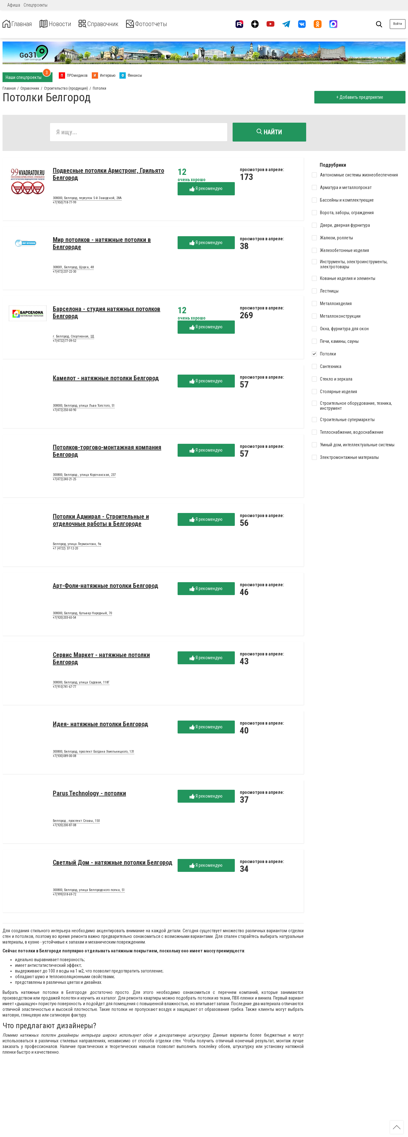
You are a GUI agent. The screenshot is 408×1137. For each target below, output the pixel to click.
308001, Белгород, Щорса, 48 (73, 269)
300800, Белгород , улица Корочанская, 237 (84, 476)
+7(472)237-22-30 (64, 273)
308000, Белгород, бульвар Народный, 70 (82, 615)
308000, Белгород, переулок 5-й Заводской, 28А (87, 200)
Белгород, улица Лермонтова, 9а (77, 546)
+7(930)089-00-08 (64, 757)
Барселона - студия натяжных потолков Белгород (106, 314)
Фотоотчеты (166, 24)
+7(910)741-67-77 (64, 688)
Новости (62, 24)
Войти (397, 24)
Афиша (13, 5)
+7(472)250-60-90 (64, 412)
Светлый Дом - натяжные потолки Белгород (112, 864)
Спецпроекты (35, 5)
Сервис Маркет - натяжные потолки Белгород (101, 660)
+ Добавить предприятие (358, 97)
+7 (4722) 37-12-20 (65, 550)
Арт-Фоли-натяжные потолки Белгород (105, 587)
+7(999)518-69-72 (64, 896)
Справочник (111, 24)
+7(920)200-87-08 (64, 827)
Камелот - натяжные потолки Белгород (106, 379)
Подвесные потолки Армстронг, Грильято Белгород (108, 175)
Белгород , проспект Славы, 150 (76, 822)
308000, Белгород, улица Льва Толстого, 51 (84, 407)
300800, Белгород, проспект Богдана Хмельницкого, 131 (93, 753)
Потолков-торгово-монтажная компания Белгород (107, 452)
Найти (269, 132)
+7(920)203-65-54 (64, 619)
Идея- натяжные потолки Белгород (100, 725)
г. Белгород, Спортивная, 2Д (73, 338)
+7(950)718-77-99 (64, 204)
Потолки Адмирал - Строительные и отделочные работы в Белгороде (101, 521)
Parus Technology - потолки (89, 795)
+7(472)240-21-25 (64, 481)
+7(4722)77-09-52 (64, 342)
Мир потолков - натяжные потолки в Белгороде (102, 244)
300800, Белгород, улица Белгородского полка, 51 (89, 892)
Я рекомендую (206, 190)
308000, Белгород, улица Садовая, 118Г (81, 684)
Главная (20, 24)
